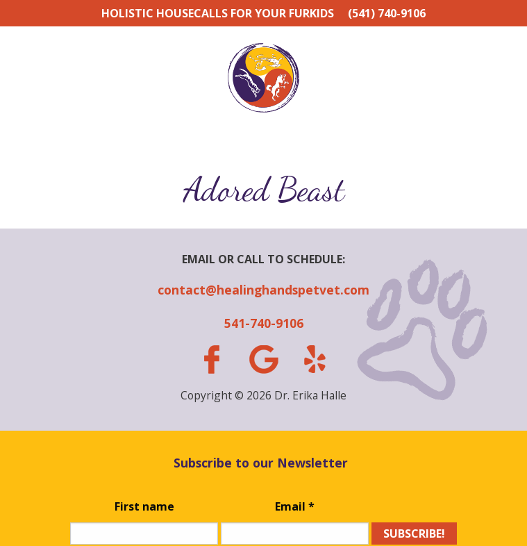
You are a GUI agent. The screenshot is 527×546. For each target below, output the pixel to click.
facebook (211, 359)
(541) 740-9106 (387, 13)
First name (144, 506)
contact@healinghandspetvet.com (263, 289)
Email (295, 506)
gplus (263, 359)
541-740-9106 (263, 323)
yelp (315, 359)
